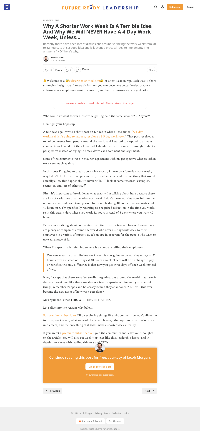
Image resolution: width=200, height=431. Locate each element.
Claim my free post (100, 366)
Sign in (190, 6)
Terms (107, 413)
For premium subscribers (59, 315)
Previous (53, 390)
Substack (85, 428)
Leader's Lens (51, 20)
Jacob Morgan (57, 57)
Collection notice (120, 413)
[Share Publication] (162, 7)
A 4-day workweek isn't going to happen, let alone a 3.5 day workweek (93, 134)
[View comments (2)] (68, 70)
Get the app (115, 421)
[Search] (155, 7)
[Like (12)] (48, 70)
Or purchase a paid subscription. (100, 375)
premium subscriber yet (78, 333)
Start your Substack (90, 421)
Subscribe (174, 6)
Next (149, 390)
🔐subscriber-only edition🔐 (84, 81)
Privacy (98, 413)
